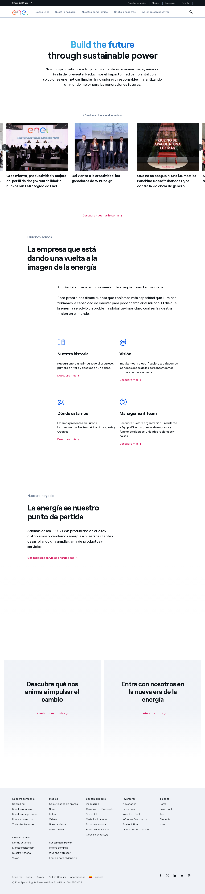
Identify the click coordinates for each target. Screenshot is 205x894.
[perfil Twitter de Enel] (167, 875)
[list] (102, 168)
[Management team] (28, 847)
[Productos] (28, 809)
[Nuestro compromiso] (52, 713)
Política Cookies (57, 876)
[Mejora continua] (65, 847)
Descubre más (21, 837)
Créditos (17, 876)
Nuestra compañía (137, 3)
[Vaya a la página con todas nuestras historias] (102, 216)
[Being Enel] (176, 809)
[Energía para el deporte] (65, 858)
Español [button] (96, 877)
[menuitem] (160, 875)
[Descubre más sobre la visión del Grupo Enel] (130, 387)
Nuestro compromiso (95, 11)
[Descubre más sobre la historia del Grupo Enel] (68, 383)
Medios (155, 3)
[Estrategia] (139, 809)
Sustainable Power (60, 842)
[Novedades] (139, 804)
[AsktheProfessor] (65, 852)
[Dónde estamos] (28, 842)
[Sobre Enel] (28, 804)
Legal (29, 876)
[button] (22, 3)
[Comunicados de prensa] (65, 804)
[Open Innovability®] (102, 834)
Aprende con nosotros (155, 11)
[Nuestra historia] (28, 852)
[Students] (176, 819)
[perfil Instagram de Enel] (189, 875)
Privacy (40, 876)
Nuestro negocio (65, 11)
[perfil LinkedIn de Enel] (174, 875)
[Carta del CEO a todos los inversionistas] (65, 809)
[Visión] (28, 858)
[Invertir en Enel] (139, 814)
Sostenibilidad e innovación (96, 801)
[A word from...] (65, 829)
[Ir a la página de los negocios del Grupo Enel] (52, 565)
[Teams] (176, 814)
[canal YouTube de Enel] (181, 875)
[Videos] (65, 819)
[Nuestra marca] (65, 824)
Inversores (170, 3)
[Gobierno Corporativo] (139, 829)
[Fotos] (65, 814)
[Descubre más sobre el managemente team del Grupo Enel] (130, 451)
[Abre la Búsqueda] (191, 12)
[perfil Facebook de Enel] (160, 875)
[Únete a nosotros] (153, 713)
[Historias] (28, 824)
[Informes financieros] (139, 819)
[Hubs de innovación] (102, 829)
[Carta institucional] (102, 819)
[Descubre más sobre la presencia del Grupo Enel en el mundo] (68, 446)
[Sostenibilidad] (139, 824)
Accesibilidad (78, 876)
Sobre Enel (42, 11)
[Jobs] (176, 824)
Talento (185, 3)
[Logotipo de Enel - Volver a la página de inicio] (20, 12)
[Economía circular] (102, 824)
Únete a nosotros (125, 11)
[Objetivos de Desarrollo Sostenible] (102, 812)
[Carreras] (176, 804)
